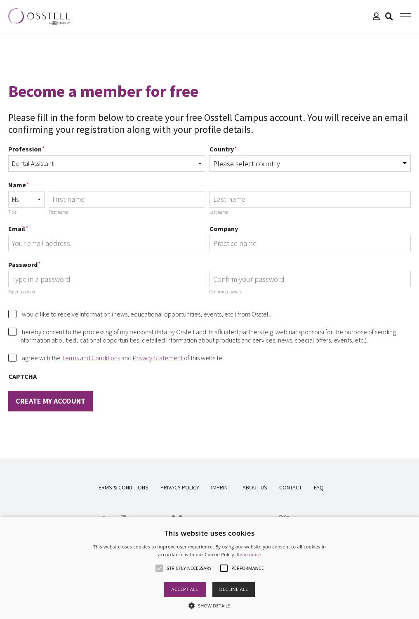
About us (254, 487)
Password (24, 264)
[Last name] (310, 199)
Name (18, 185)
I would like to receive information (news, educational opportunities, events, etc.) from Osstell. (145, 314)
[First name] (127, 199)
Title (12, 212)
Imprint (221, 487)
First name (58, 212)
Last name (219, 212)
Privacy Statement (158, 358)
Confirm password (226, 292)
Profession (26, 149)
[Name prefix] (26, 199)
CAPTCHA (22, 376)
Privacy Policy (179, 487)
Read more (249, 554)
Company (224, 228)
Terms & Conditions (122, 487)
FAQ (319, 487)
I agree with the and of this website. (121, 358)
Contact (290, 487)
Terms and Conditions (91, 358)
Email (18, 228)
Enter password (22, 292)
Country (223, 149)
